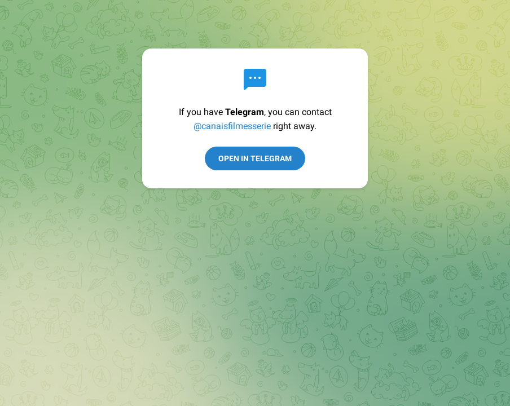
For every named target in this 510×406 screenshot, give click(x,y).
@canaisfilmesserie (232, 126)
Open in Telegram (255, 158)
